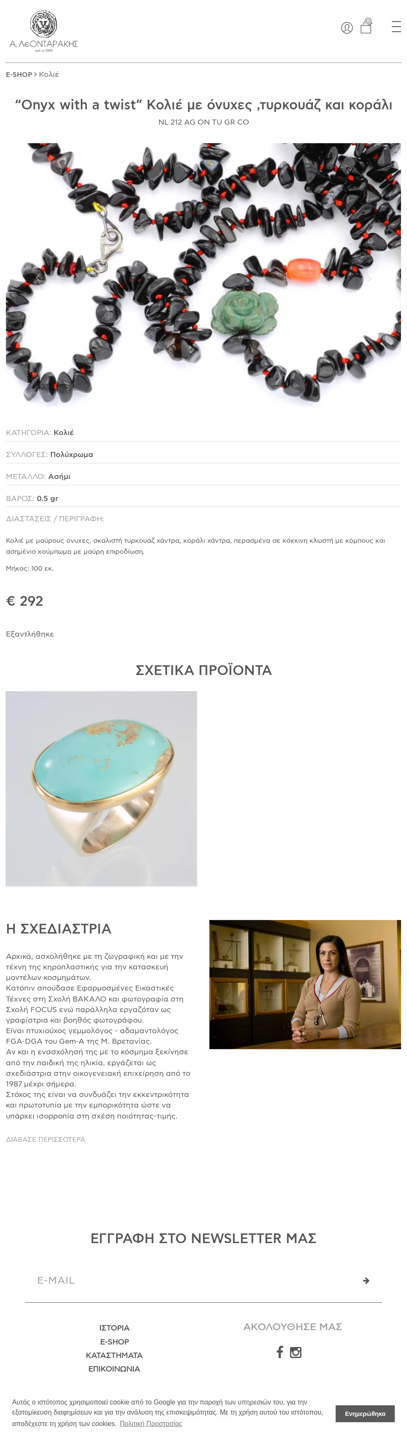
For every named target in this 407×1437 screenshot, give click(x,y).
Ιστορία (114, 1328)
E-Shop (114, 1342)
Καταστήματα (114, 1356)
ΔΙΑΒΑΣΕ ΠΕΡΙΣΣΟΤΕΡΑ (45, 1139)
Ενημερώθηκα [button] (365, 1413)
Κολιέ (49, 75)
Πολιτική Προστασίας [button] (151, 1423)
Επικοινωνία (114, 1369)
